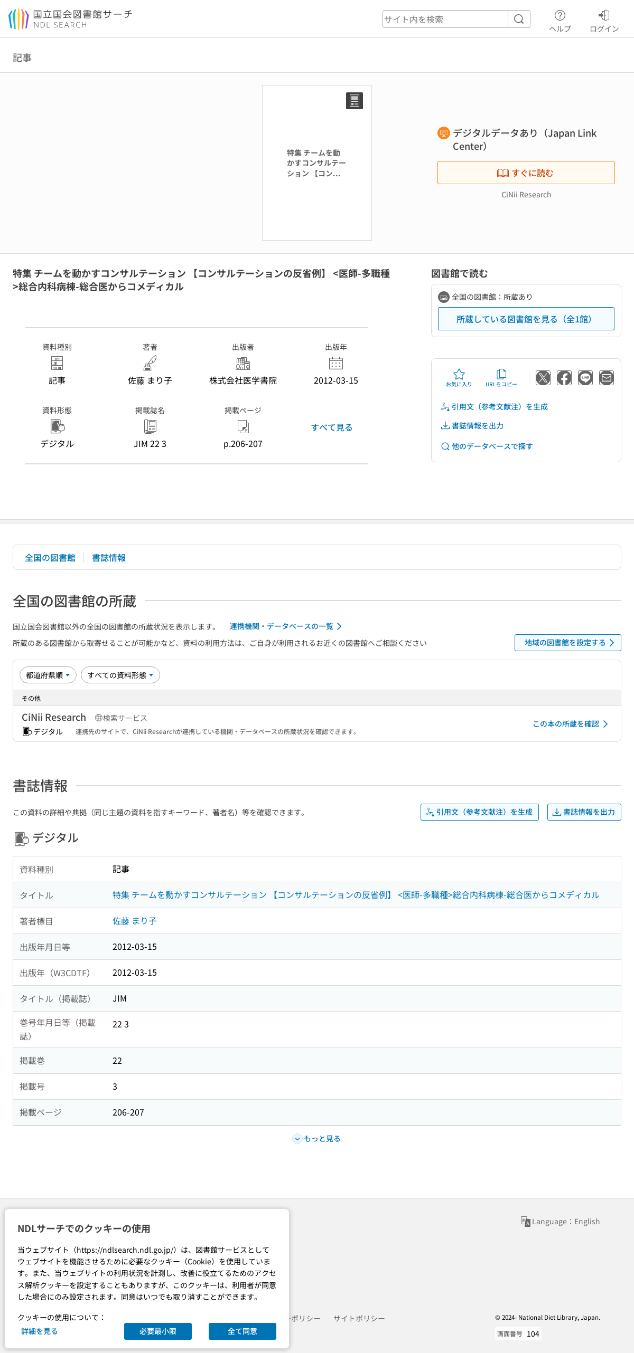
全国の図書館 (50, 557)
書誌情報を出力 (472, 425)
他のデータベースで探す (486, 446)
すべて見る (332, 427)
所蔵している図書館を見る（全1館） (526, 318)
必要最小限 (157, 1331)
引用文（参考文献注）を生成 (494, 406)
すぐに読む (525, 172)
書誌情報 (109, 557)
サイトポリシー (359, 1318)
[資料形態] (120, 674)
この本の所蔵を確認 (572, 724)
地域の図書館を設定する (571, 642)
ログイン (604, 19)
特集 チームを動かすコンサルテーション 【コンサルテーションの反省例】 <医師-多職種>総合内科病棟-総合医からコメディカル (356, 894)
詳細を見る (39, 1331)
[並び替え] (48, 674)
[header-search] (456, 19)
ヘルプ (560, 19)
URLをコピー (501, 378)
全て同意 (242, 1331)
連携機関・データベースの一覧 (288, 626)
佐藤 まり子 (135, 920)
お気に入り (459, 378)
